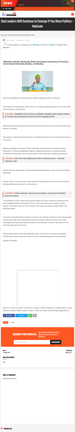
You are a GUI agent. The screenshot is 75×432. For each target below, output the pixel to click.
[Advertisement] (38, 53)
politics (12, 323)
